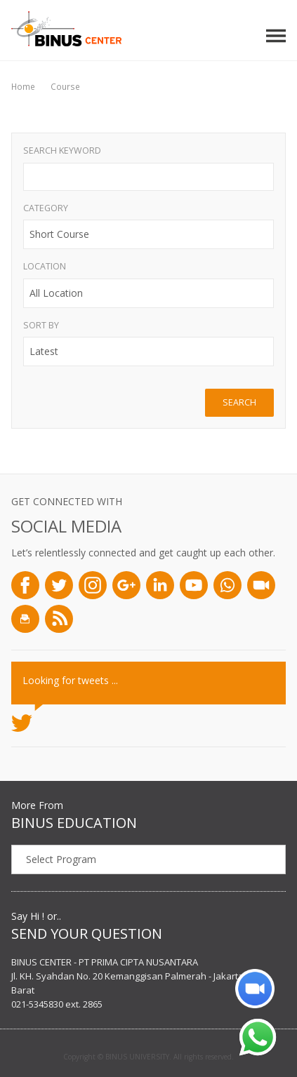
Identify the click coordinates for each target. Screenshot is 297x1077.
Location (44, 266)
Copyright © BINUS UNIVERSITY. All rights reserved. (148, 1056)
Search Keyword (62, 150)
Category (45, 208)
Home (23, 87)
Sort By (41, 325)
